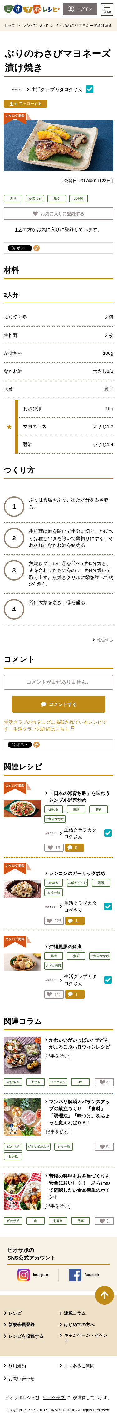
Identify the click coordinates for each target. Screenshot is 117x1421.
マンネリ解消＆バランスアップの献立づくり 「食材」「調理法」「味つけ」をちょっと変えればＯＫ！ (79, 1112)
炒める (53, 809)
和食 (98, 809)
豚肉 (54, 956)
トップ (9, 25)
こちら (64, 729)
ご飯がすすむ (55, 819)
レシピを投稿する (25, 1336)
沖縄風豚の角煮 (65, 946)
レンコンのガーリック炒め (77, 873)
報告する (105, 640)
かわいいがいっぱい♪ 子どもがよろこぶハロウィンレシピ (79, 1043)
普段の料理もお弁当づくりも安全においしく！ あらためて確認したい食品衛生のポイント (79, 1186)
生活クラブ (57, 1397)
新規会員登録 (21, 1324)
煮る (76, 956)
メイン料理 (53, 965)
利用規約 (17, 1365)
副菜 (101, 882)
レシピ (15, 1313)
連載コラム (75, 1313)
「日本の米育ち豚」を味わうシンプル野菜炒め (79, 797)
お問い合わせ (21, 1378)
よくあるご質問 (79, 1365)
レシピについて (35, 25)
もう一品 (53, 892)
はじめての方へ (79, 1324)
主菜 (76, 809)
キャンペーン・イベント (86, 1338)
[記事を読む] (57, 1055)
